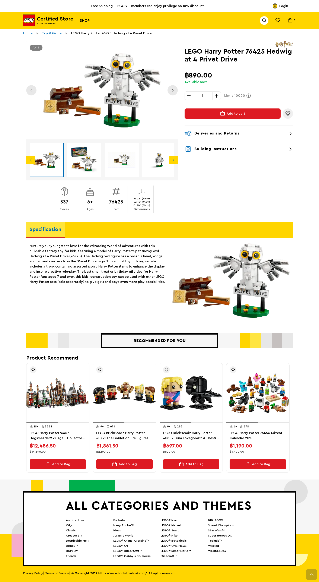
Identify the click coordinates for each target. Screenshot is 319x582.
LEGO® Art (120, 545)
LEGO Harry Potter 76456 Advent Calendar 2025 (256, 435)
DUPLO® (72, 551)
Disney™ (72, 545)
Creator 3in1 (74, 535)
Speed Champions (221, 525)
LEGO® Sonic (170, 530)
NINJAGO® (215, 520)
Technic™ (215, 540)
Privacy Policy (33, 573)
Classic (71, 530)
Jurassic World (123, 535)
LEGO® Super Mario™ (176, 551)
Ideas (117, 530)
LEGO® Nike (169, 535)
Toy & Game (51, 33)
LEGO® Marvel (171, 525)
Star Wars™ (216, 530)
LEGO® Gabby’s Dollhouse (132, 556)
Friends (71, 556)
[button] (42, 422)
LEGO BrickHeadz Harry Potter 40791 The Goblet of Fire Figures (122, 435)
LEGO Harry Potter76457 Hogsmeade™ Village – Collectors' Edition (57, 436)
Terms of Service (57, 573)
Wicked (213, 545)
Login (280, 6)
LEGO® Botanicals (173, 540)
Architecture (75, 520)
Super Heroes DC (220, 535)
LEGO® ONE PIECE (173, 545)
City (69, 525)
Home (27, 33)
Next (173, 90)
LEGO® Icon (169, 520)
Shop (85, 20)
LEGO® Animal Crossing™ (131, 540)
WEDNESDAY (217, 551)
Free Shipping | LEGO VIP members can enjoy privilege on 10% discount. (148, 6)
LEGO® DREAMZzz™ (127, 551)
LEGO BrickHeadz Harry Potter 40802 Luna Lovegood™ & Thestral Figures (191, 436)
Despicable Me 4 (77, 540)
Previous (31, 90)
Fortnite (119, 520)
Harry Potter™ (123, 525)
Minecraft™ (169, 556)
